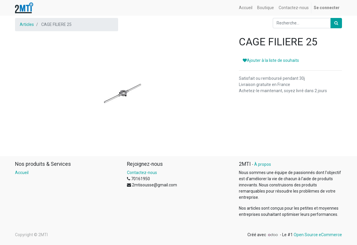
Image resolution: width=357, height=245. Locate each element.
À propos (262, 164)
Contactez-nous (142, 172)
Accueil (22, 172)
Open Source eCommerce (318, 234)
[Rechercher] (336, 23)
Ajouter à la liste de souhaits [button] (271, 60)
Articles (27, 24)
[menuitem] (246, 7)
